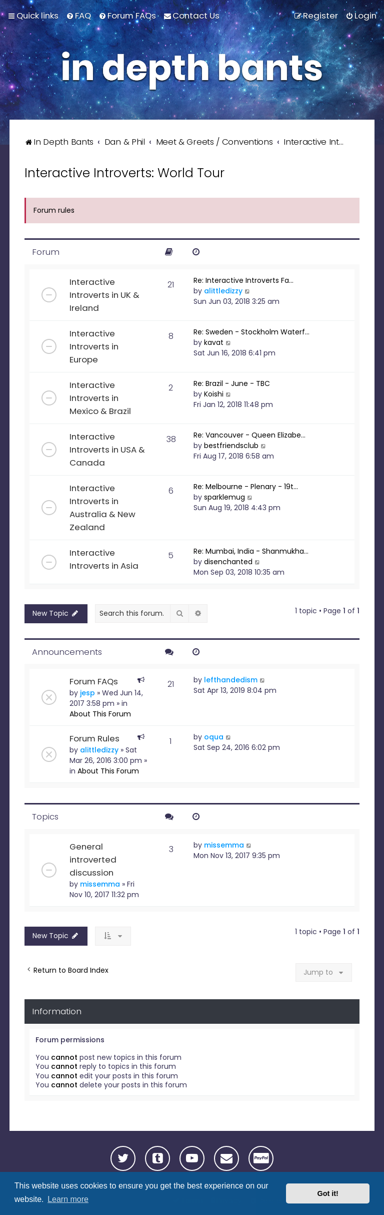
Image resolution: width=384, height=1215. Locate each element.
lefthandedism (231, 680)
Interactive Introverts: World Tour (124, 173)
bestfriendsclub (231, 446)
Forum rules (54, 210)
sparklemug (224, 497)
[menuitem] (78, 16)
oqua (214, 737)
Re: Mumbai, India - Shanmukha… (251, 551)
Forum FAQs (94, 681)
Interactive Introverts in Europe (94, 346)
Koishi (214, 394)
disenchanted (228, 562)
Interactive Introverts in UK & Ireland (105, 295)
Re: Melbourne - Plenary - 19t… (246, 487)
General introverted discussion (93, 860)
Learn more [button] (68, 1199)
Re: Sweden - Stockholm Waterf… (252, 332)
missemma (100, 884)
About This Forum (100, 714)
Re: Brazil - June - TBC (232, 383)
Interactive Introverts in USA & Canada (107, 450)
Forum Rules (95, 738)
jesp (87, 693)
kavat (214, 342)
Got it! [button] (328, 1193)
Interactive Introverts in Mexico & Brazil (100, 398)
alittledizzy (223, 291)
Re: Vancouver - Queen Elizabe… (250, 435)
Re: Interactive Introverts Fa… (244, 280)
